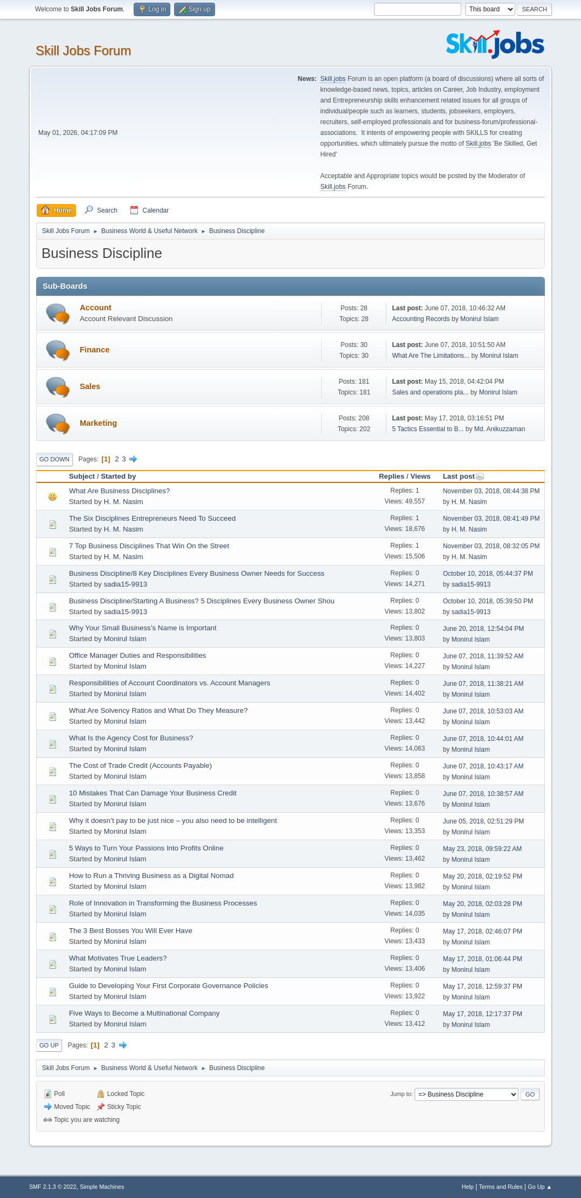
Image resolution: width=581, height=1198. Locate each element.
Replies (391, 476)
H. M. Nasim (123, 502)
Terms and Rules (501, 1186)
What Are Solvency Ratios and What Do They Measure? (158, 710)
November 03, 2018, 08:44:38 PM (491, 491)
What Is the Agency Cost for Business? (131, 738)
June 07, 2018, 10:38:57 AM (483, 794)
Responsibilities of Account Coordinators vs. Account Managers (169, 683)
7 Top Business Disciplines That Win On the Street (149, 546)
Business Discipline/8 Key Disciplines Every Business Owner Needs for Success (196, 573)
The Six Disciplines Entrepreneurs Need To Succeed (152, 518)
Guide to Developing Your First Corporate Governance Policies (168, 986)
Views (420, 476)
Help (468, 1186)
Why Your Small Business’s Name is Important (143, 628)
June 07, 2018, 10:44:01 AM (483, 739)
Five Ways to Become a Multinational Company (144, 1013)
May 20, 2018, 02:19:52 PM (482, 876)
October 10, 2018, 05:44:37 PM (488, 573)
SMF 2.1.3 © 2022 (53, 1186)
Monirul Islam (479, 319)
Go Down (54, 459)
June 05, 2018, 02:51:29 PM (483, 821)
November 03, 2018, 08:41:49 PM (491, 518)
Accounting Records (420, 319)
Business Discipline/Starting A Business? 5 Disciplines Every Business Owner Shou (202, 601)
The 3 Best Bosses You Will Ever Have (130, 931)
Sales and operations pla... (430, 392)
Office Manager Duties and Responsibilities (137, 655)
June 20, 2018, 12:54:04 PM (483, 628)
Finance (94, 349)
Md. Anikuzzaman (499, 429)
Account (96, 307)
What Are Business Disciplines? (119, 491)
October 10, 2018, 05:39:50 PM (488, 601)
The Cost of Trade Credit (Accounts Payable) (140, 765)
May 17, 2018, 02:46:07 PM (482, 931)
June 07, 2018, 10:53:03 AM (483, 711)
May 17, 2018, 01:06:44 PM (482, 959)
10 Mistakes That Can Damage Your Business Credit (153, 793)
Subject (82, 476)
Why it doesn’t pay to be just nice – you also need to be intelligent (173, 820)
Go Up (49, 1045)
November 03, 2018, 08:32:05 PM (491, 546)
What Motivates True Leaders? (118, 958)
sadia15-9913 (125, 584)
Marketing (98, 423)
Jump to (400, 1094)
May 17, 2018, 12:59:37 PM (482, 986)
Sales (90, 386)
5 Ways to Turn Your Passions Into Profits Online (146, 848)
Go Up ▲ (540, 1186)
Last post (464, 476)
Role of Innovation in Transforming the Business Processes (163, 903)
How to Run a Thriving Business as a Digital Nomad (151, 876)
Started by (118, 476)
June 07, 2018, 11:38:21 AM (483, 684)
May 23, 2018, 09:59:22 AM (482, 849)
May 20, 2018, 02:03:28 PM (482, 904)
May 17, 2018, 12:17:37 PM (482, 1014)
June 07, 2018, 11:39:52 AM (483, 656)
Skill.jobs (332, 79)
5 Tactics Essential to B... (428, 429)
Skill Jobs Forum (83, 50)
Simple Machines (102, 1186)
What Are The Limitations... (430, 355)
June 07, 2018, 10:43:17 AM (483, 766)
